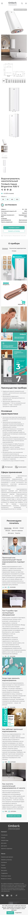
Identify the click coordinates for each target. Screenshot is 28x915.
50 (7, 199)
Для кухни (11, 533)
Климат (22, 528)
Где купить (4, 870)
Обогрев (7, 530)
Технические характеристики (17, 248)
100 (17, 199)
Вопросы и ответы (6, 878)
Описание (5, 248)
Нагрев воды (7, 528)
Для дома (15, 528)
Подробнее (18, 912)
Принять (10, 912)
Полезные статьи (6, 876)
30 (3, 199)
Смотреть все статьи (14, 816)
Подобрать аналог (14, 227)
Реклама (3, 868)
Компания (4, 862)
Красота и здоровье (17, 530)
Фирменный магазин (7, 857)
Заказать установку (14, 231)
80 (12, 199)
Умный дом (4, 835)
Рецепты (17, 533)
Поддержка (4, 873)
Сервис (3, 865)
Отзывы (14, 251)
